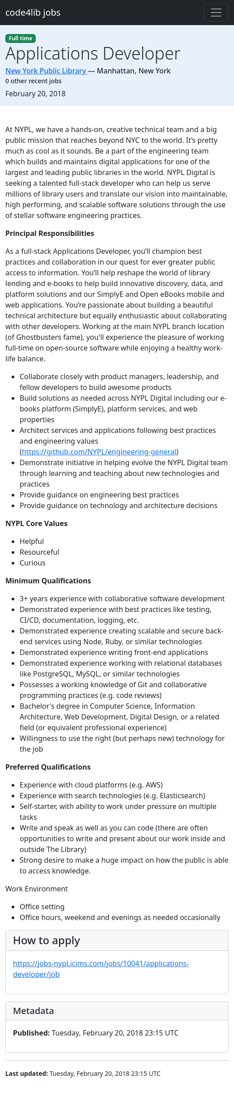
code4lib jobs (33, 12)
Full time (20, 38)
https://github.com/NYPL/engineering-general (99, 452)
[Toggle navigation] (216, 12)
